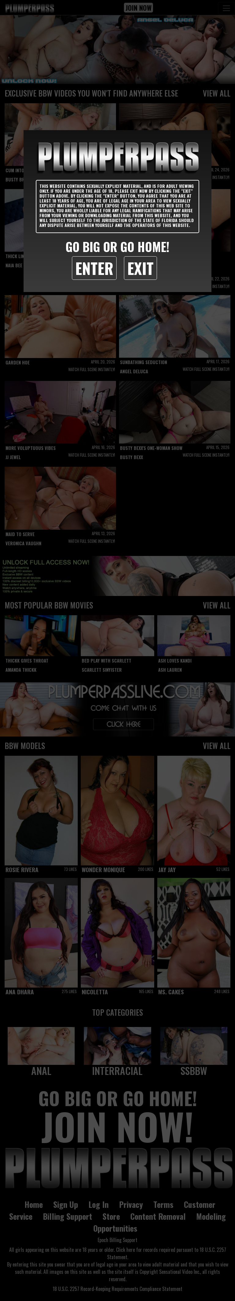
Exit (140, 268)
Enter (94, 268)
